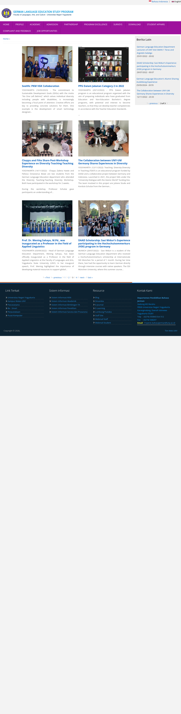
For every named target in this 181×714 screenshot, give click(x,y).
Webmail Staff (101, 319)
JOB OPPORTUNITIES (47, 30)
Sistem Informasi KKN (61, 297)
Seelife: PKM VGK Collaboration (40, 86)
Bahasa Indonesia (158, 1)
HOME (6, 24)
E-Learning (100, 308)
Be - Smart (12, 308)
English (176, 1)
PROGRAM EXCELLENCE (95, 24)
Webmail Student (103, 322)
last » (90, 277)
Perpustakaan (14, 311)
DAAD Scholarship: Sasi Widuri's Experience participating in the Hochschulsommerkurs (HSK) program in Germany (104, 243)
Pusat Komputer (15, 315)
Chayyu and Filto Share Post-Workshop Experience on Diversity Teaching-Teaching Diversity (47, 163)
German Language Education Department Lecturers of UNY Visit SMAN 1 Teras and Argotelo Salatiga (156, 49)
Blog (97, 297)
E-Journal (99, 304)
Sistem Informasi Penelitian (63, 308)
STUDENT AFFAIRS (156, 24)
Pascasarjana (14, 304)
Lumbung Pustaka (103, 311)
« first (47, 277)
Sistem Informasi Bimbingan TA (65, 304)
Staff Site (99, 315)
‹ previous (57, 277)
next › (82, 277)
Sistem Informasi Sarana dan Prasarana (69, 311)
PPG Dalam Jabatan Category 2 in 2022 (101, 86)
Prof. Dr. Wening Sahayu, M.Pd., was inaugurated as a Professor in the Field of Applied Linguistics (46, 243)
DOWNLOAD (135, 24)
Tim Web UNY (171, 330)
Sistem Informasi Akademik (63, 301)
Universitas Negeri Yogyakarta (21, 297)
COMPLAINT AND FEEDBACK (17, 30)
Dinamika (99, 301)
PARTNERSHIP (71, 24)
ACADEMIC (35, 24)
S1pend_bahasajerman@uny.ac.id (159, 322)
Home (6, 38)
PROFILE (20, 24)
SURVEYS (118, 24)
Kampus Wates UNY (17, 301)
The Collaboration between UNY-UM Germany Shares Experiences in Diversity (102, 162)
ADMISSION (52, 24)
